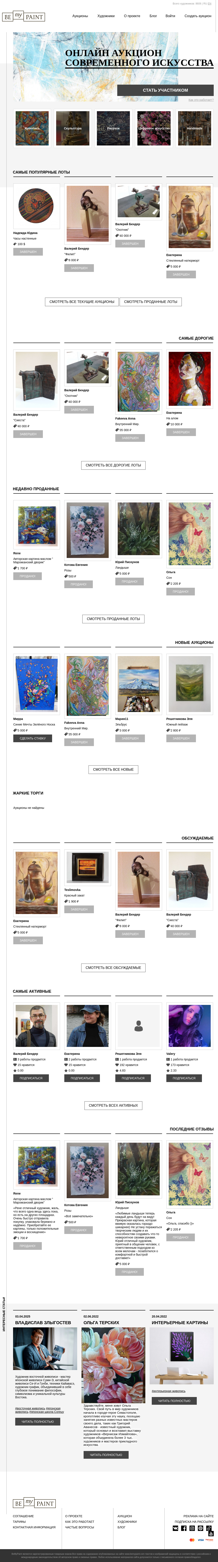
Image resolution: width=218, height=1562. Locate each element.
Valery (170, 1053)
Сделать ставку (33, 738)
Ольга (170, 572)
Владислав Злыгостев (43, 1322)
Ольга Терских (101, 1322)
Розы (67, 570)
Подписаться (31, 1078)
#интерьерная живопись (168, 1391)
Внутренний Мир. (127, 424)
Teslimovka (72, 890)
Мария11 (121, 719)
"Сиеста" (19, 420)
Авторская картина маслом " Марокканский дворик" (33, 560)
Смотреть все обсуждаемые (113, 968)
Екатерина (174, 255)
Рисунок (113, 128)
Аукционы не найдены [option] (28, 807)
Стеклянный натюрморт (183, 260)
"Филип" (69, 254)
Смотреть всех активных (113, 1105)
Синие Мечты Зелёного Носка (34, 724)
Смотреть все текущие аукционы (82, 302)
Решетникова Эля (179, 719)
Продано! (27, 576)
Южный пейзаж (177, 724)
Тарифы (19, 1521)
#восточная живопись (30, 1408)
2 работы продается (82, 1059)
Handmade (194, 128)
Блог (153, 16)
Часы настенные (24, 238)
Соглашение (23, 1516)
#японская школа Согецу (46, 1412)
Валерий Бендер (76, 248)
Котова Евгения (76, 565)
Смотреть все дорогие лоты (113, 465)
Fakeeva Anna (125, 418)
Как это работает (79, 1521)
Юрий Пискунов (127, 562)
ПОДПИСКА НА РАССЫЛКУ (194, 1521)
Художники (105, 16)
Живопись (32, 128)
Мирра (18, 719)
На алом (172, 418)
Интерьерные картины (180, 1322)
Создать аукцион (198, 16)
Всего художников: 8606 (187, 3)
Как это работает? (201, 100)
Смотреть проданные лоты (150, 302)
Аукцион (125, 1516)
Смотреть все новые (113, 769)
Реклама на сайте (198, 1516)
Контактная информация (34, 1527)
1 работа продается (133, 1059)
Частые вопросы (79, 1527)
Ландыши (122, 567)
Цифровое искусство (154, 128)
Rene (17, 553)
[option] (36, 221)
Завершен (28, 251)
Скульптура (72, 128)
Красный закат (74, 895)
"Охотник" (122, 229)
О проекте (132, 16)
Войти (170, 16)
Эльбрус (121, 724)
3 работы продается (31, 1059)
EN (209, 3)
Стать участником (165, 90)
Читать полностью (38, 1421)
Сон (169, 577)
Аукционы (80, 16)
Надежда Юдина (25, 233)
